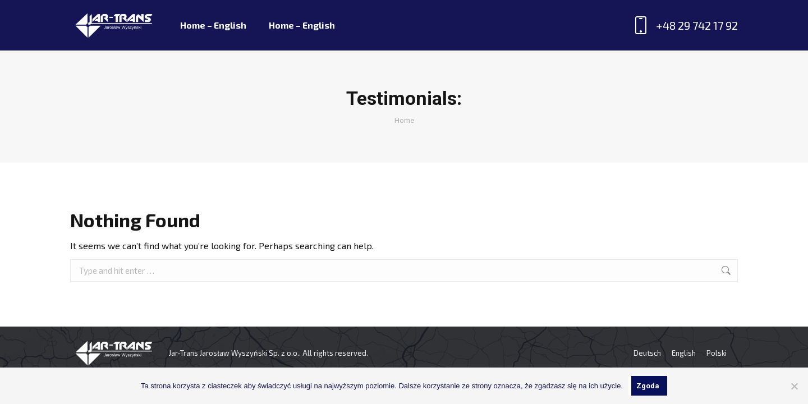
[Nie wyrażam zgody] (794, 386)
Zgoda (647, 386)
